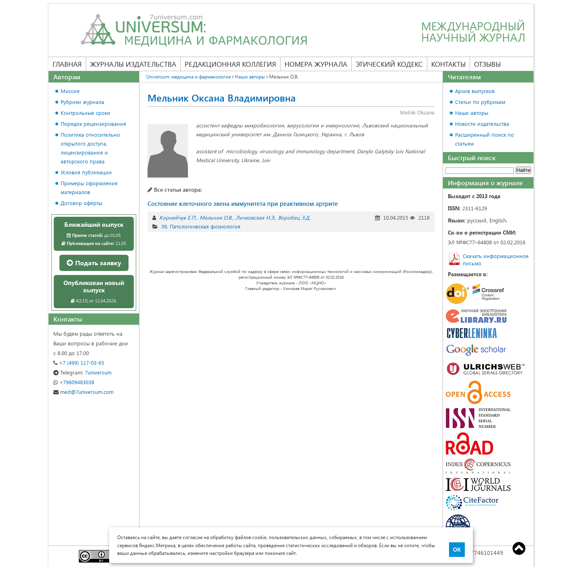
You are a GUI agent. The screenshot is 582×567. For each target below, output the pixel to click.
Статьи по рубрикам (480, 101)
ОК (457, 549)
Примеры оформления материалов (89, 187)
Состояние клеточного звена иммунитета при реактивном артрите (243, 203)
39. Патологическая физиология (200, 226)
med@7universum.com (83, 391)
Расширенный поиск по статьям (484, 139)
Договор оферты (81, 202)
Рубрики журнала (82, 101)
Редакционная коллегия (230, 63)
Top (518, 548)
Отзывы (487, 63)
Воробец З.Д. (294, 217)
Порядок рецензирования (93, 123)
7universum (82, 372)
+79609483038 (73, 382)
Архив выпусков (475, 90)
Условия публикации (86, 172)
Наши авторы (471, 112)
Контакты (448, 63)
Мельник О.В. (216, 217)
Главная (67, 63)
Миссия (70, 90)
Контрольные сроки (85, 112)
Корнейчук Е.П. (177, 217)
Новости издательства (482, 123)
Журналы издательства (133, 63)
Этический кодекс (389, 63)
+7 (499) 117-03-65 (78, 362)
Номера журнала (316, 63)
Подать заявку (94, 262)
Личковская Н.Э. (255, 217)
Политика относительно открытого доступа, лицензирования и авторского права (90, 148)
